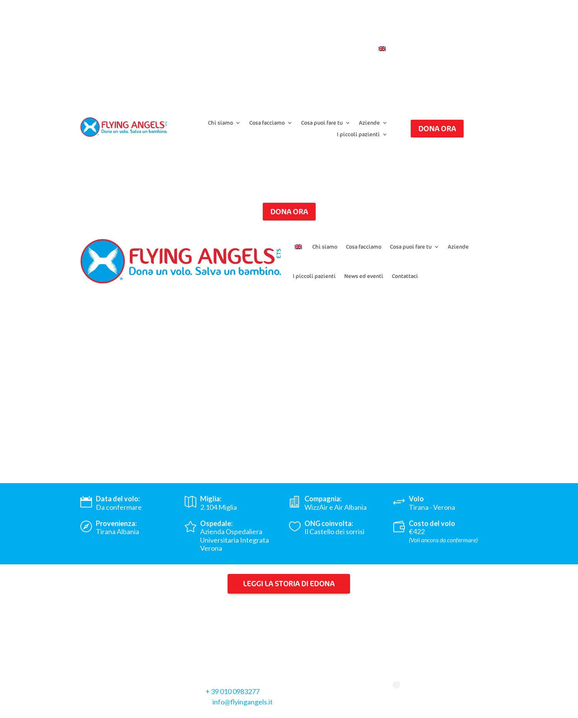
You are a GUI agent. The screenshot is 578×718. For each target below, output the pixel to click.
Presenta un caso (217, 37)
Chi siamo (220, 123)
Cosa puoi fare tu (322, 123)
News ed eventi (363, 276)
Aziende (369, 123)
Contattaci (355, 49)
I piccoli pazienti (358, 135)
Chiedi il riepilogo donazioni (283, 37)
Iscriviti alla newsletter (358, 37)
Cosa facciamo (267, 123)
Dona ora (437, 128)
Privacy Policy (101, 710)
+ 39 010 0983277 (233, 691)
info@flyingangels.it (242, 702)
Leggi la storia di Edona (289, 583)
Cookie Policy (147, 710)
